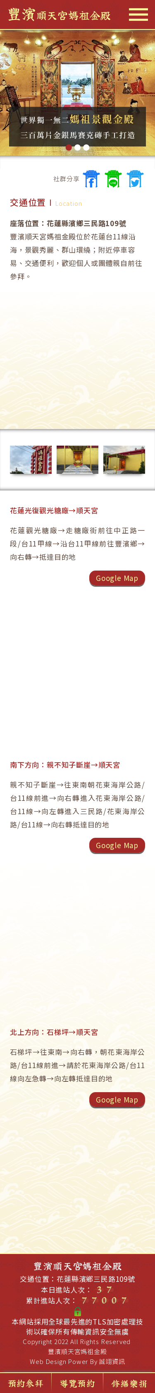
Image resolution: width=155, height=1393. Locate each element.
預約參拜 (26, 1383)
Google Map (117, 578)
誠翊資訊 (112, 1361)
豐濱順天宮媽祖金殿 (77, 1351)
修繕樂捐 (129, 1383)
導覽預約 (77, 1383)
